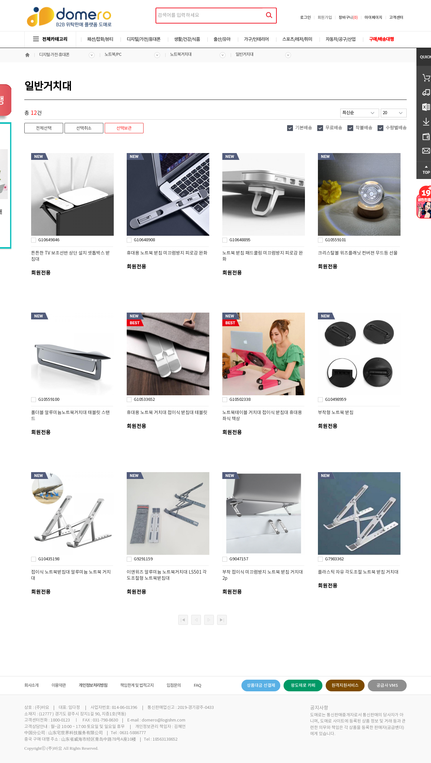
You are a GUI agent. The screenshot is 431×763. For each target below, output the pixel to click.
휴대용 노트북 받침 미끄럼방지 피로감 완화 (167, 253)
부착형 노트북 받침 (336, 412)
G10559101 (335, 240)
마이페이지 (373, 18)
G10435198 (48, 559)
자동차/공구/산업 (340, 39)
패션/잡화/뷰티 (100, 39)
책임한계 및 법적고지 (137, 685)
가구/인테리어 (256, 39)
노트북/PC (113, 54)
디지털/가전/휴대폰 (143, 39)
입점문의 (174, 685)
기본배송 (303, 128)
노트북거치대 (181, 54)
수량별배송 (396, 128)
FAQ (197, 685)
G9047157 (238, 559)
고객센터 (396, 18)
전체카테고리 (50, 39)
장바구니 (348, 18)
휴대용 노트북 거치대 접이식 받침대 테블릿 (167, 412)
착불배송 (363, 128)
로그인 (305, 18)
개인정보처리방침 (93, 685)
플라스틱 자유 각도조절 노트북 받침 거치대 (358, 572)
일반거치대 (244, 54)
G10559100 (48, 399)
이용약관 (59, 685)
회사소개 (31, 685)
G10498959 (335, 399)
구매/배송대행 (381, 39)
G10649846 (48, 240)
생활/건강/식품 (187, 39)
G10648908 (144, 240)
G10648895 (239, 240)
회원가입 (325, 18)
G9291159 (143, 559)
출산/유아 (222, 39)
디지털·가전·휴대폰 (54, 55)
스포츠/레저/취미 (297, 39)
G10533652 (144, 399)
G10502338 (239, 399)
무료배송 (333, 128)
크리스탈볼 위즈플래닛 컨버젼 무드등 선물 (358, 253)
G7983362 (334, 559)
